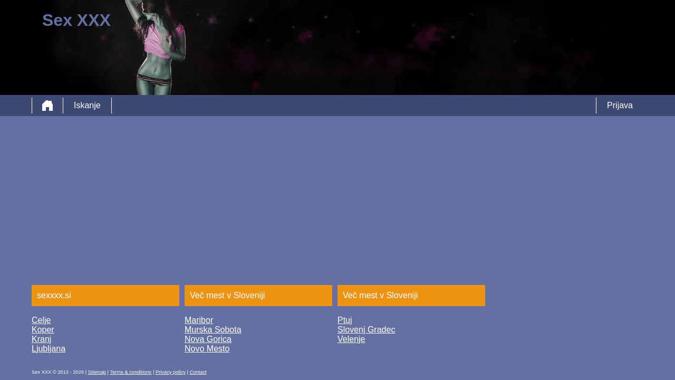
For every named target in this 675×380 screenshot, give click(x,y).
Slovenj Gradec (366, 329)
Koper (43, 329)
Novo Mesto (207, 348)
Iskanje (87, 105)
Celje (41, 320)
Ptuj (345, 320)
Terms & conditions (130, 372)
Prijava (620, 105)
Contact (198, 372)
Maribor (199, 320)
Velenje (351, 339)
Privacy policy (171, 372)
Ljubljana (48, 348)
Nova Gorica (208, 339)
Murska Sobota (213, 329)
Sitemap (97, 372)
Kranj (41, 339)
